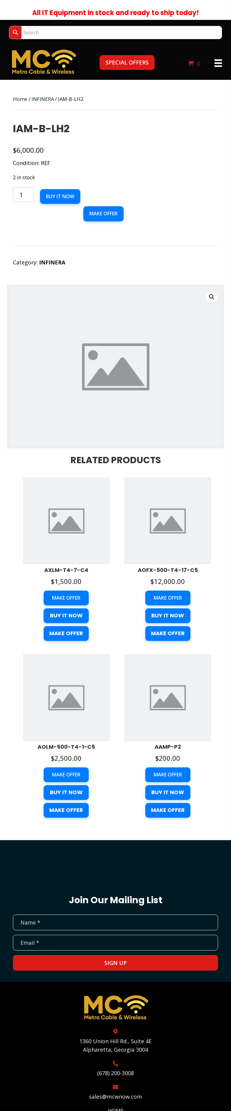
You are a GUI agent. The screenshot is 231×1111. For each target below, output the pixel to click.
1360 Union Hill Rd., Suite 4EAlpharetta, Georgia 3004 (115, 1045)
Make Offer (103, 213)
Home (20, 98)
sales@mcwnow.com (115, 1096)
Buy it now (60, 196)
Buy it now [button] (66, 615)
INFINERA (43, 98)
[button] (127, 62)
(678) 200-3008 (115, 1073)
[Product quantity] (23, 195)
